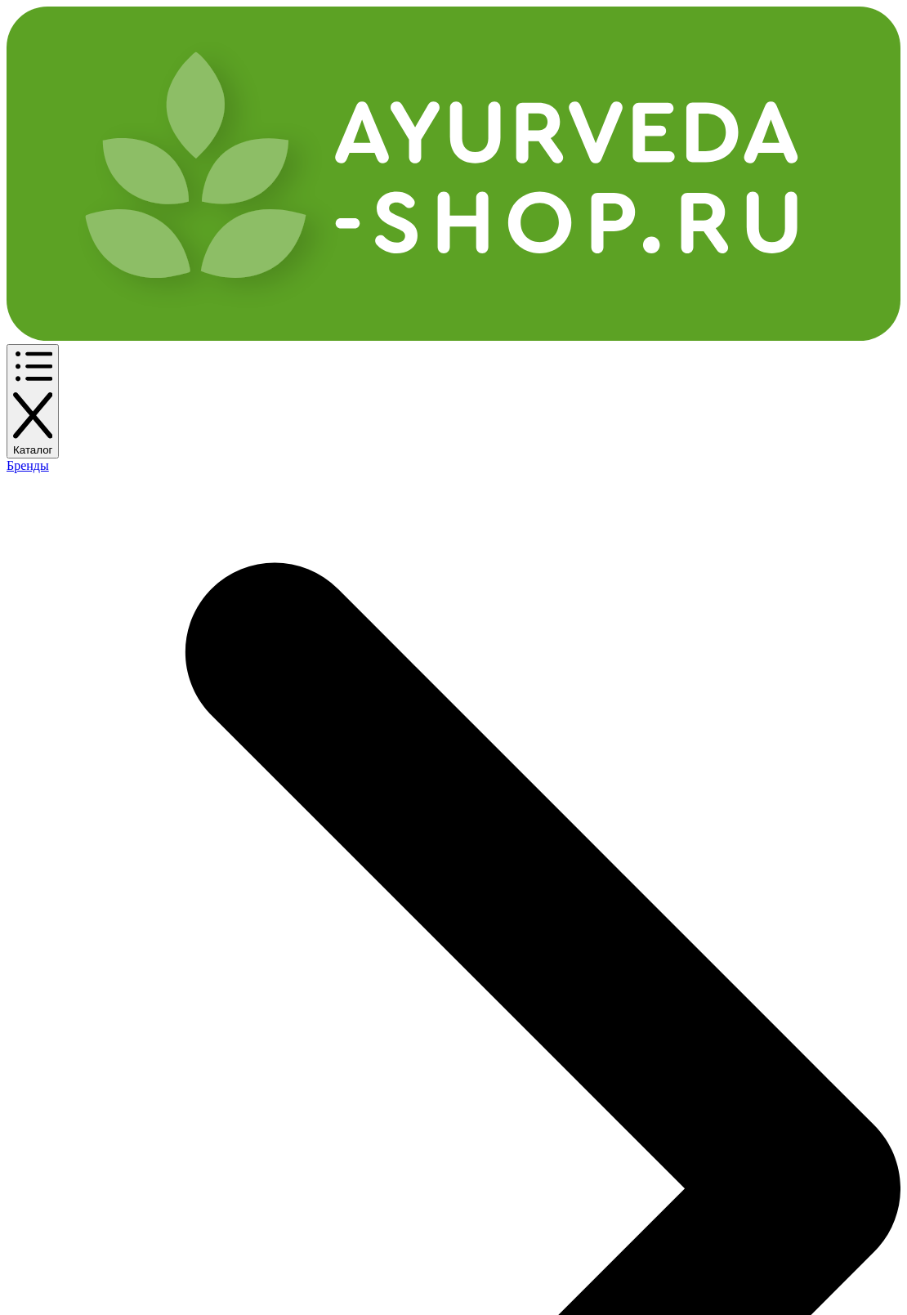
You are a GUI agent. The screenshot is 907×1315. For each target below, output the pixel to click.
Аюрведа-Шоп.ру (73, 1266)
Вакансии (347, 1050)
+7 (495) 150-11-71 (587, 74)
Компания (349, 969)
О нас (333, 998)
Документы (500, 969)
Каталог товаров (75, 998)
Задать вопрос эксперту (817, 142)
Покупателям (213, 969)
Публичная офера (519, 998)
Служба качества (225, 1096)
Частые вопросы (221, 998)
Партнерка (559, 21)
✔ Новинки (493, 141)
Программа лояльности (445, 21)
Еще (320, 142)
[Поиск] (411, 74)
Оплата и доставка (308, 21)
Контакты (636, 21)
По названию (243, 142)
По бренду (154, 142)
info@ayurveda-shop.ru (756, 1031)
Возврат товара (220, 1070)
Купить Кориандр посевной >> (121, 818)
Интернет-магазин (84, 969)
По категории (63, 142)
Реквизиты (350, 1024)
